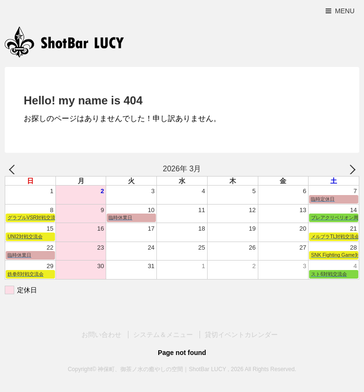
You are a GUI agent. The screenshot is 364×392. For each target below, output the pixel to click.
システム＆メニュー (163, 334)
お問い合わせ (101, 334)
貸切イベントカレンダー (241, 334)
